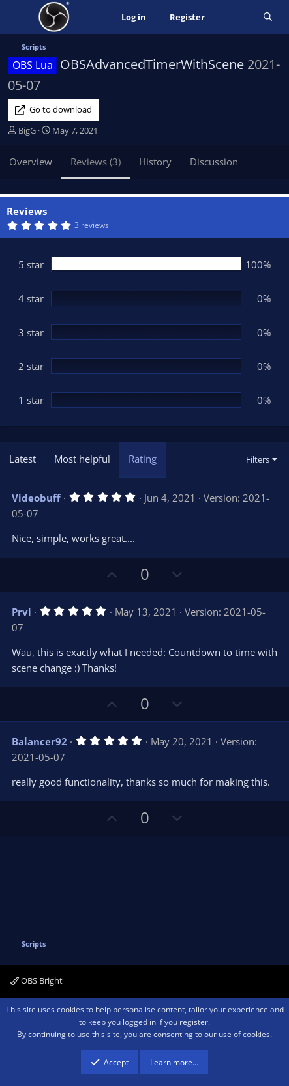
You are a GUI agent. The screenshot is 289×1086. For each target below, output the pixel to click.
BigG (27, 130)
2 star (31, 366)
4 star (31, 298)
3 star (31, 332)
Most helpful (82, 458)
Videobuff (36, 497)
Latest (22, 458)
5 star (31, 264)
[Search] (268, 17)
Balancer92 (39, 741)
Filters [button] (257, 459)
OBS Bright (36, 980)
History (155, 161)
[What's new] (234, 17)
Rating (143, 458)
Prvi (21, 611)
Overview (30, 161)
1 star (31, 400)
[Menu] (19, 17)
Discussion (214, 161)
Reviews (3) (95, 161)
